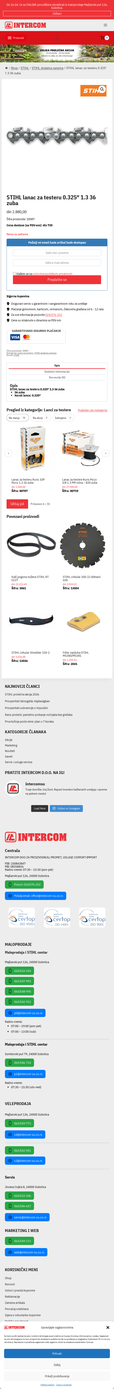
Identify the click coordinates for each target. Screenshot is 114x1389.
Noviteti (10, 751)
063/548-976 (19, 991)
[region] (57, 460)
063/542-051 (19, 1150)
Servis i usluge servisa (18, 762)
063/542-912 (19, 1002)
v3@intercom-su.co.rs (25, 1161)
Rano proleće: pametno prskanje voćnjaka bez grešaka (38, 715)
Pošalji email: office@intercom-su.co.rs (35, 896)
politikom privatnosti (59, 274)
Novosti (10, 1284)
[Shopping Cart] (104, 38)
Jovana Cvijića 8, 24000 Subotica (25, 1186)
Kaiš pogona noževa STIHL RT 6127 (30, 578)
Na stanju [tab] (18, 417)
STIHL (16, 355)
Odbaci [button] (57, 13)
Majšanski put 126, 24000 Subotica (27, 875)
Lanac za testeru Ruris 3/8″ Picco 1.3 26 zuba (28, 481)
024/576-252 (53, 315)
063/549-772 (19, 1123)
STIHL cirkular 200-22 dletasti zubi (81, 578)
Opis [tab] (57, 365)
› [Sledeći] (105, 453)
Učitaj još (17, 503)
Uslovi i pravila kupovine (20, 1290)
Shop (8, 1278)
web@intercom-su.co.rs (26, 1252)
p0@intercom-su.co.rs (25, 1013)
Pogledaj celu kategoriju (92, 410)
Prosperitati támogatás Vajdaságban (27, 701)
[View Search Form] (57, 38)
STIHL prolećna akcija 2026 (22, 694)
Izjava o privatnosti (64, 1384)
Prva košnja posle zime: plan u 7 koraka (29, 721)
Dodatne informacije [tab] (57, 371)
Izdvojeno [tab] (63, 417)
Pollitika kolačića (47, 1384)
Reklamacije (12, 1296)
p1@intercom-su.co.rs (25, 1074)
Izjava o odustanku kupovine (23, 1315)
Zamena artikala (15, 1303)
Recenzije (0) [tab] (57, 377)
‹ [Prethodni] (8, 453)
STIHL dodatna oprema (27, 193)
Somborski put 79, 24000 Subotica (27, 1053)
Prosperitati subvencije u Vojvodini (26, 708)
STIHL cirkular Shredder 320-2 (30, 652)
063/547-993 (19, 981)
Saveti (9, 756)
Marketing (11, 745)
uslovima (38, 274)
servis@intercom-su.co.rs (27, 1217)
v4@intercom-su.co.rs (25, 1134)
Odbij (57, 1365)
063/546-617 (19, 1206)
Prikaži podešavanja (57, 1376)
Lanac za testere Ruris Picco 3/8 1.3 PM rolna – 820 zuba (79, 481)
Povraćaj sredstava (16, 1309)
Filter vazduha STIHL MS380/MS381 (76, 654)
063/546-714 (19, 1063)
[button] (108, 1327)
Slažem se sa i (42, 274)
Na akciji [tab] (41, 417)
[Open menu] (105, 25)
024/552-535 (19, 971)
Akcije (8, 740)
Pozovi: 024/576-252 (24, 884)
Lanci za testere (25, 353)
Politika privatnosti (16, 1321)
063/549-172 (19, 1241)
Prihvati (57, 1353)
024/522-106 (19, 1196)
